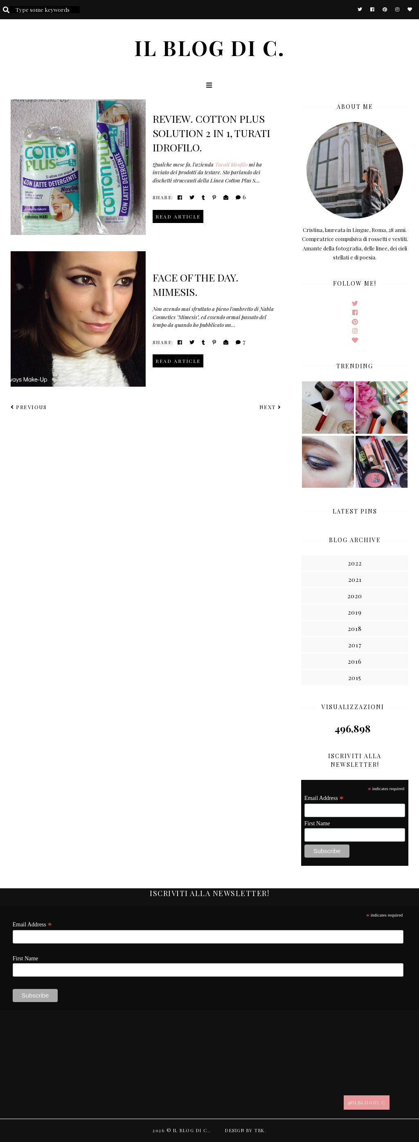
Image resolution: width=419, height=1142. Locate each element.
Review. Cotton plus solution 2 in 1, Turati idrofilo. (211, 133)
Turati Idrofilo (231, 164)
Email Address (324, 798)
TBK (260, 1130)
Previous (29, 406)
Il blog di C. (209, 47)
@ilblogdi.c (366, 1102)
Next (270, 406)
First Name (317, 823)
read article (177, 216)
